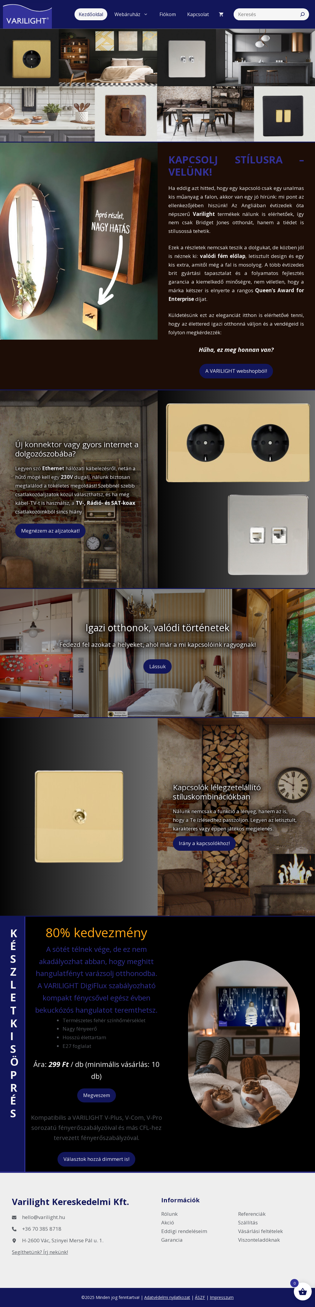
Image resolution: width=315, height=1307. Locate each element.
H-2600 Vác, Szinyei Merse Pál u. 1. (62, 1240)
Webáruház (133, 14)
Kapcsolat (198, 14)
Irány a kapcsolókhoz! (204, 843)
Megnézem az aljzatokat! (50, 530)
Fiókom (167, 14)
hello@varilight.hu (43, 1217)
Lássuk (157, 666)
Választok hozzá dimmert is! (96, 1159)
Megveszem (96, 1095)
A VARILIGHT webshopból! (236, 370)
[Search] (302, 14)
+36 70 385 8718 (41, 1228)
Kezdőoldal (91, 14)
